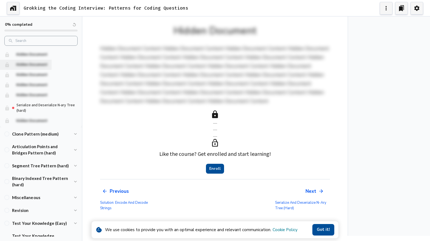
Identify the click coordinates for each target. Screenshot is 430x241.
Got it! (323, 230)
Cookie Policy (285, 230)
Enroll (215, 169)
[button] (41, 133)
